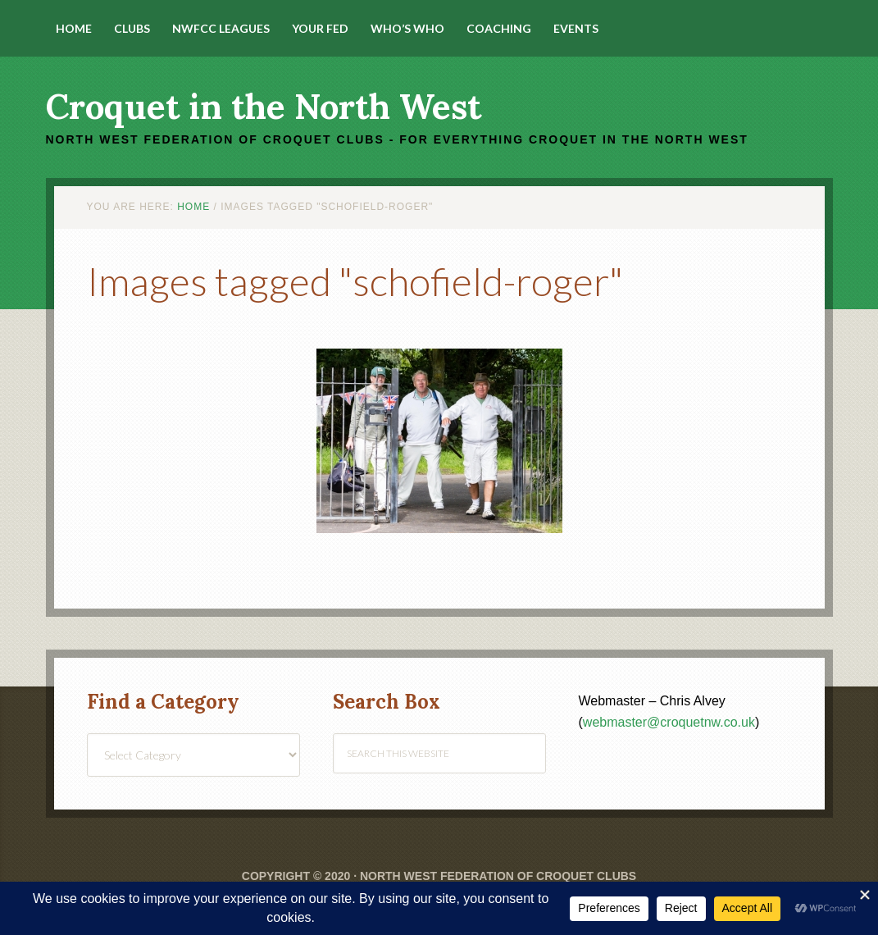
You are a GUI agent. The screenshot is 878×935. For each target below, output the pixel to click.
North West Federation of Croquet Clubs (498, 876)
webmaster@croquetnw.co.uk (669, 722)
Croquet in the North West (263, 106)
